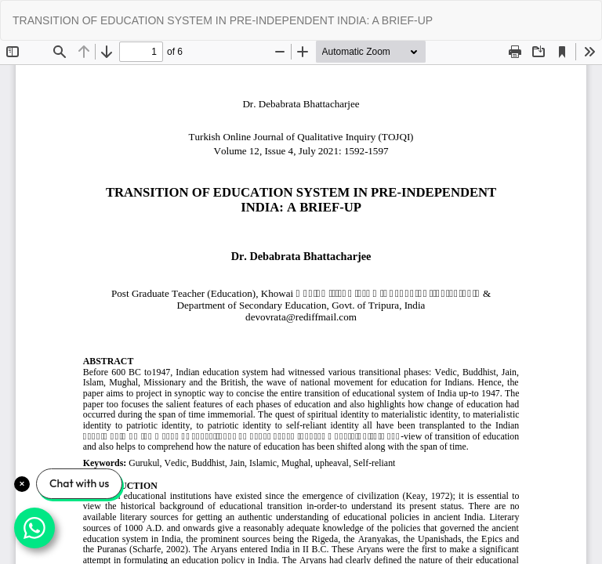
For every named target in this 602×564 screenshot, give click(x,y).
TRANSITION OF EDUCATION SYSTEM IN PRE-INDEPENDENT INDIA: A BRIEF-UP (223, 20)
